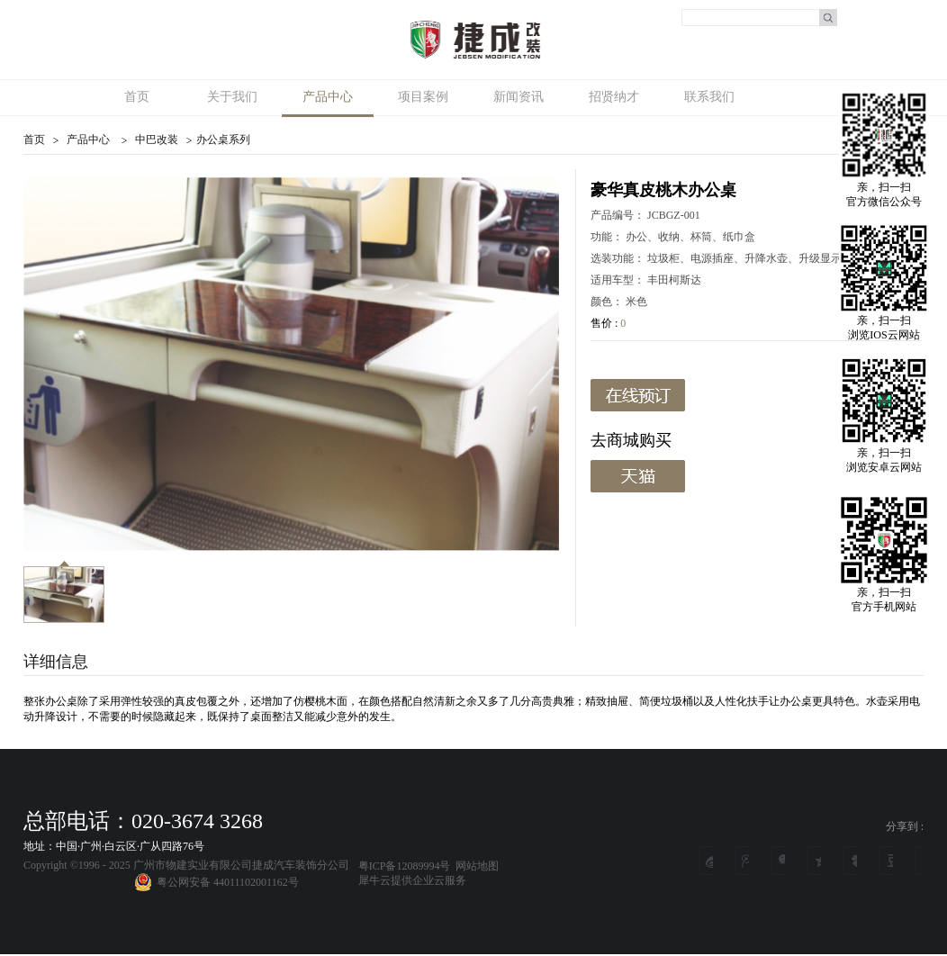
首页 (136, 97)
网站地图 (474, 866)
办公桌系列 (223, 139)
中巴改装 (156, 139)
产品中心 (88, 139)
